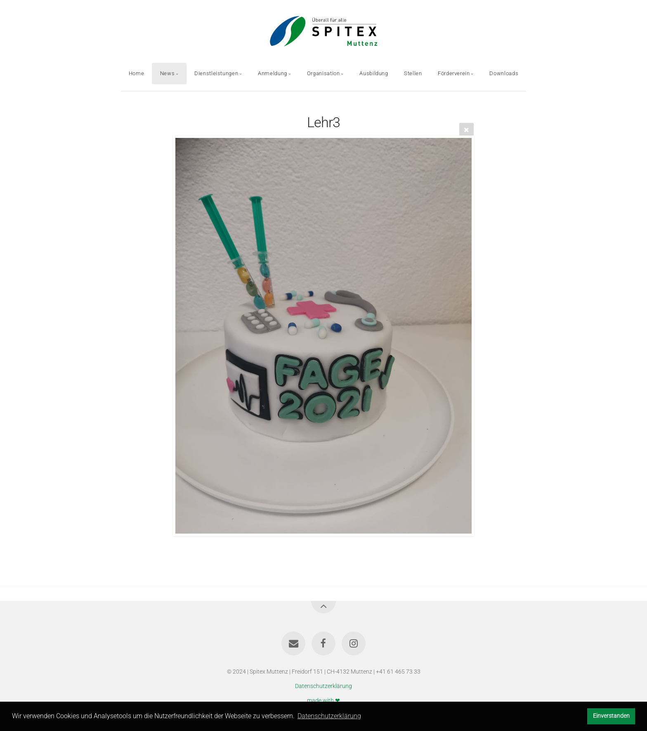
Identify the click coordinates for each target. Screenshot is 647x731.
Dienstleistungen (216, 73)
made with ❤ (323, 700)
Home (136, 73)
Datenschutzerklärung (323, 686)
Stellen (413, 73)
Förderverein (454, 73)
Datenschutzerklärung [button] (329, 716)
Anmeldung (272, 73)
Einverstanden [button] (611, 715)
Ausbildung (373, 73)
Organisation (323, 73)
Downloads (503, 73)
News (167, 73)
